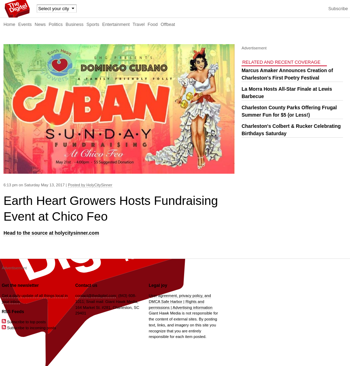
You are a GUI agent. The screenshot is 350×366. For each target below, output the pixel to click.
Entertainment (116, 24)
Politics (56, 24)
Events (25, 24)
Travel (139, 24)
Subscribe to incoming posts (29, 328)
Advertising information (192, 307)
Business (75, 24)
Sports (92, 24)
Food (153, 24)
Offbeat (168, 24)
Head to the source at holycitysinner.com (51, 233)
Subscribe (338, 8)
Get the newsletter (20, 285)
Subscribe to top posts (24, 322)
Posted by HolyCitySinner (90, 185)
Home (9, 24)
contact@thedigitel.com (95, 296)
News (40, 24)
